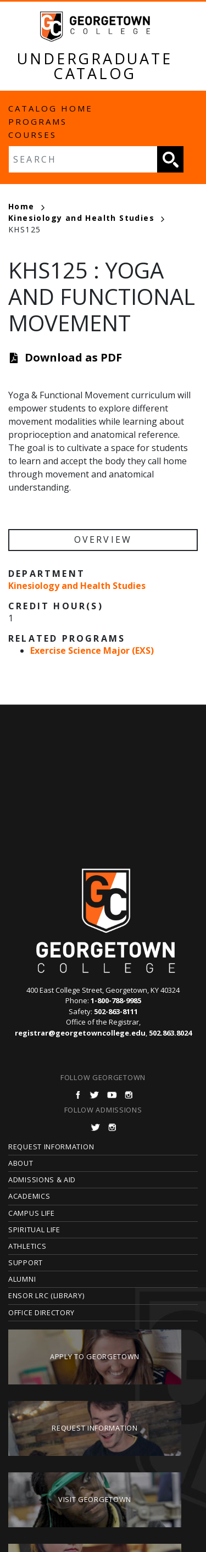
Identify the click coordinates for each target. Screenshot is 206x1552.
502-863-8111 (116, 1011)
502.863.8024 (170, 1033)
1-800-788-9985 (116, 1000)
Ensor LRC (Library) (46, 1295)
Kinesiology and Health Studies (86, 218)
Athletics (27, 1246)
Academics (29, 1196)
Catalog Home (50, 108)
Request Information (51, 1147)
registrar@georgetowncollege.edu (80, 1033)
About (21, 1163)
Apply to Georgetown (95, 1356)
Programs (37, 121)
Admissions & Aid (42, 1179)
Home (26, 206)
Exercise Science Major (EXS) (92, 650)
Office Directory (41, 1312)
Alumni (22, 1279)
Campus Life (31, 1213)
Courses (32, 134)
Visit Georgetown (94, 1499)
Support (25, 1262)
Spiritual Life (34, 1229)
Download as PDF (73, 357)
